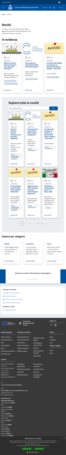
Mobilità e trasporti (22, 351)
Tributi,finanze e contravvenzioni (37, 344)
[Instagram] (53, 7)
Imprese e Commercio (23, 345)
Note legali (36, 372)
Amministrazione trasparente (37, 365)
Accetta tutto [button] (27, 449)
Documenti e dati (5, 354)
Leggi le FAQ (20, 372)
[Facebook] (49, 7)
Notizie (47, 181)
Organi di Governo (6, 337)
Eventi (51, 353)
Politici (3, 348)
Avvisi (7, 57)
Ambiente (36, 348)
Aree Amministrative (6, 340)
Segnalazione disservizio (23, 369)
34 (38, 223)
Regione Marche (6, 2)
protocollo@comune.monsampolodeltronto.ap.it (14, 390)
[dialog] (33, 445)
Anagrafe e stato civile (23, 337)
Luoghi (51, 350)
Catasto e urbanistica (23, 348)
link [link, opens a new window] (48, 445)
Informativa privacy (38, 369)
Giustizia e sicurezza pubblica (38, 339)
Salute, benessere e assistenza (38, 352)
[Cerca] (63, 7)
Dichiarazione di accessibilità (37, 376)
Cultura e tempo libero (23, 340)
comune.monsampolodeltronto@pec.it (11, 385)
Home (3, 14)
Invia (53, 108)
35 (42, 223)
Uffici (2, 342)
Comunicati (53, 340)
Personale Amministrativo (8, 351)
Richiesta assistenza (22, 375)
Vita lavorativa (21, 342)
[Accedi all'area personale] (59, 2)
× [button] (64, 438)
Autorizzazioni (37, 356)
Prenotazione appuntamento (21, 365)
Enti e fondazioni (5, 345)
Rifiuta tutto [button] (39, 448)
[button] (33, 452)
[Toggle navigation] (3, 7)
